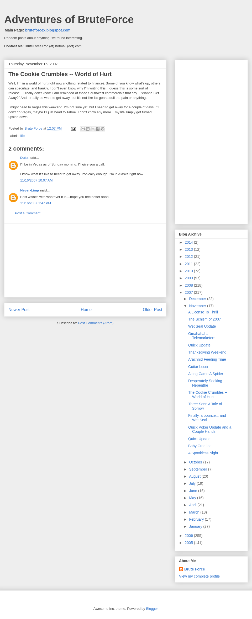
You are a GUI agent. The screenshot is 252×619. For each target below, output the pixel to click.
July (193, 483)
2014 (189, 242)
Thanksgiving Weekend (207, 352)
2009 (189, 278)
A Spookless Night (203, 453)
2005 (189, 543)
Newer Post (19, 309)
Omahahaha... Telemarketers (201, 336)
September (198, 469)
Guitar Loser (198, 367)
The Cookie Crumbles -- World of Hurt (207, 394)
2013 (189, 249)
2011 (189, 264)
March (194, 512)
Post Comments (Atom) (95, 323)
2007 (189, 292)
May (193, 498)
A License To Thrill (203, 312)
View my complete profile (199, 576)
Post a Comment (27, 213)
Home (86, 309)
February (197, 519)
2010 (189, 271)
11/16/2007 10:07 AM (36, 180)
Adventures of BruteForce (69, 19)
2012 (189, 256)
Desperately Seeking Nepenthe (205, 383)
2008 (189, 285)
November (198, 306)
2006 (189, 535)
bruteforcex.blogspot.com (48, 30)
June (193, 491)
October (196, 462)
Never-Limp (29, 190)
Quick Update (199, 345)
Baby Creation (200, 446)
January (196, 526)
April (193, 505)
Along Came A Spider (205, 374)
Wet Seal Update (202, 326)
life (22, 136)
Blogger (152, 609)
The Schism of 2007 (204, 319)
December (198, 299)
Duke (24, 158)
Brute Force (33, 128)
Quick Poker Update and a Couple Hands (209, 429)
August (195, 476)
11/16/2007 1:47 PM (35, 203)
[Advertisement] (85, 260)
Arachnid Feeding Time (207, 359)
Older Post (152, 309)
